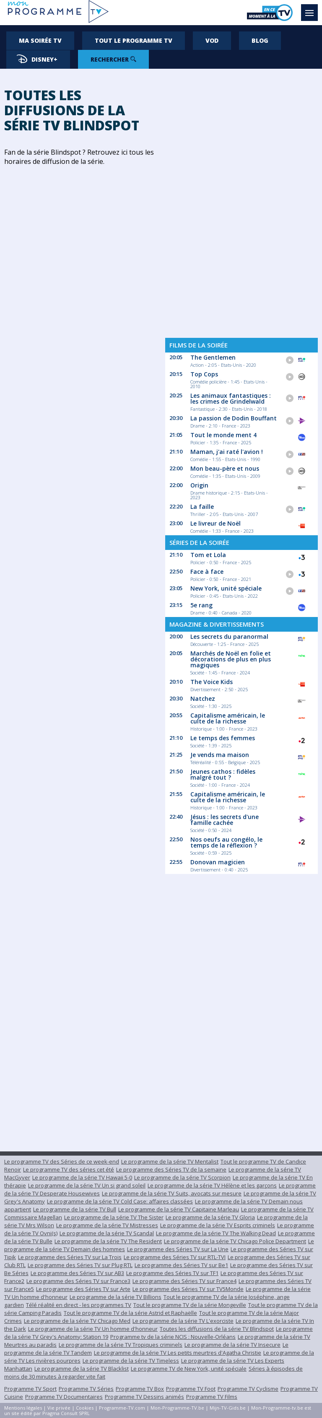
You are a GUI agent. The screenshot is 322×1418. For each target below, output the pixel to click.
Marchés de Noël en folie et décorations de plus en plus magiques (230, 659)
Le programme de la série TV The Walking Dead (216, 1233)
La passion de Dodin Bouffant (233, 418)
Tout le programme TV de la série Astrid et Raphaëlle (130, 1313)
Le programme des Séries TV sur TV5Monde (188, 1289)
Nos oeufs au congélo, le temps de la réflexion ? (226, 842)
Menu (311, 8)
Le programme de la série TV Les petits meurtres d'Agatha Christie (177, 1352)
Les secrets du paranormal (229, 636)
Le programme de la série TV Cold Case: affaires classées (120, 1201)
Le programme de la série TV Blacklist (81, 1368)
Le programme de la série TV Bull (74, 1209)
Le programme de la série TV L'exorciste (183, 1321)
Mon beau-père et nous (224, 468)
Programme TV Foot (191, 1388)
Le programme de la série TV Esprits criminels (217, 1225)
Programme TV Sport (30, 1388)
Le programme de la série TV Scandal (107, 1233)
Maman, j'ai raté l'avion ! (226, 452)
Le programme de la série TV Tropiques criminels (120, 1344)
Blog (260, 40)
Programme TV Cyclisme (248, 1388)
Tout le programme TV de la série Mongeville (189, 1305)
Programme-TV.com (122, 1408)
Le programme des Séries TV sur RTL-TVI (175, 1257)
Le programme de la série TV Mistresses (107, 1225)
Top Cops (204, 374)
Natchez (202, 699)
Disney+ (37, 58)
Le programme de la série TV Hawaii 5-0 (82, 1177)
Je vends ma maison (219, 755)
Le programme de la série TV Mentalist (169, 1161)
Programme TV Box (140, 1388)
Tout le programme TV (133, 40)
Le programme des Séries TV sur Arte (83, 1289)
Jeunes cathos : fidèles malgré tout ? (222, 774)
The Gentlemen (213, 357)
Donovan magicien (217, 862)
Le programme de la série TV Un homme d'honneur (93, 1328)
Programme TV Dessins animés (144, 1396)
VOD (211, 40)
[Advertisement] (241, 201)
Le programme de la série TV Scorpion (182, 1177)
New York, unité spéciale (226, 588)
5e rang (201, 605)
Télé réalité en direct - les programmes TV (78, 1305)
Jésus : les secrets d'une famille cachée (224, 820)
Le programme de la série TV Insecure (232, 1344)
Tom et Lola (208, 555)
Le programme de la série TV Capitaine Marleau (178, 1209)
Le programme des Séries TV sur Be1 (181, 1265)
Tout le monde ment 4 (223, 435)
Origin (199, 485)
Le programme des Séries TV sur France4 (184, 1281)
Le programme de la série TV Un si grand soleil (86, 1185)
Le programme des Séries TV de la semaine (171, 1169)
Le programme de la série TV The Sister (114, 1217)
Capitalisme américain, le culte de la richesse (227, 718)
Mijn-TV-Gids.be (228, 1408)
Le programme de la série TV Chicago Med (77, 1321)
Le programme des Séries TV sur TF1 (172, 1273)
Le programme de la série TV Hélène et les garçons (212, 1185)
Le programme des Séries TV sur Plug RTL (80, 1265)
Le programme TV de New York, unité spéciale (189, 1368)
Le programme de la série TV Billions (115, 1297)
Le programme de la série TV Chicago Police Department (235, 1241)
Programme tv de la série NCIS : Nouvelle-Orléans (173, 1336)
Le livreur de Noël (215, 523)
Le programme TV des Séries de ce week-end (61, 1161)
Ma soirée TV (40, 40)
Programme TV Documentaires (64, 1396)
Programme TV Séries (86, 1388)
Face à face (206, 571)
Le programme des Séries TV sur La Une (178, 1249)
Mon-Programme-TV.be (177, 1408)
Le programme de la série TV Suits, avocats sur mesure (172, 1193)
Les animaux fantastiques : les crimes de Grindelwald (230, 398)
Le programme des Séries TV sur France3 (78, 1281)
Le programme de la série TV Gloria (210, 1217)
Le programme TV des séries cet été (68, 1169)
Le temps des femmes (222, 738)
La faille (202, 507)
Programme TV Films (211, 1396)
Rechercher (113, 59)
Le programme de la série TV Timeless (131, 1360)
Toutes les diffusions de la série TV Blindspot (217, 1328)
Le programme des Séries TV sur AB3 (77, 1273)
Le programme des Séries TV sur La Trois (70, 1257)
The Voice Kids (211, 682)
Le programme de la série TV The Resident (108, 1241)
